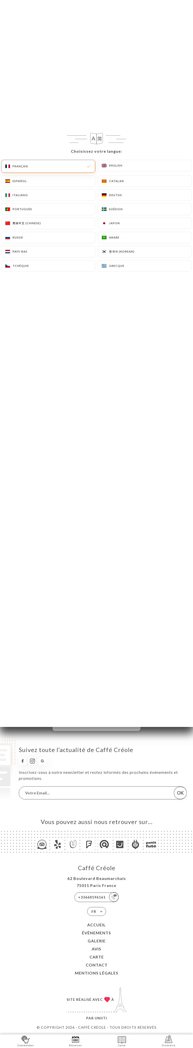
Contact (97, 964)
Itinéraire (168, 1041)
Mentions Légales (96, 972)
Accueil (96, 924)
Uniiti (101, 1018)
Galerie (97, 940)
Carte (96, 956)
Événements (96, 932)
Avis (96, 948)
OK (180, 793)
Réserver (75, 1041)
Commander (26, 1041)
